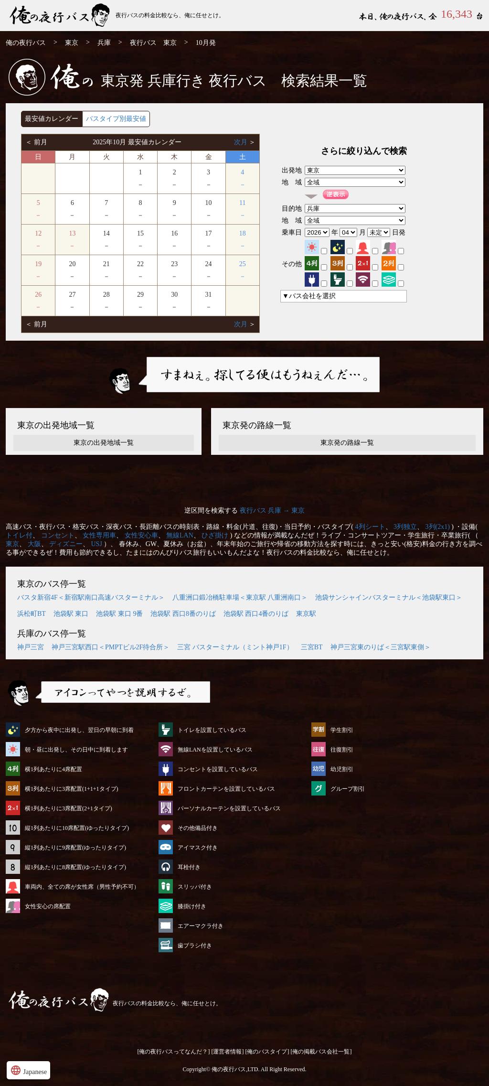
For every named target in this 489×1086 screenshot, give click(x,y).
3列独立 (405, 526)
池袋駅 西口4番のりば (256, 613)
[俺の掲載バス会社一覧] (321, 1051)
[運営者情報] (228, 1051)
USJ (96, 544)
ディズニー (66, 544)
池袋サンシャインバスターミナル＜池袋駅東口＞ (388, 597)
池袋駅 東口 (71, 613)
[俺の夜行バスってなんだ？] (174, 1051)
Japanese (28, 1070)
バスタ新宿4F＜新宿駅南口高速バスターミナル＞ (91, 597)
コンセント (57, 535)
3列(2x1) (437, 526)
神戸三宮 (30, 647)
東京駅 (306, 613)
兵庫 (104, 42)
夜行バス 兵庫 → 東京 (272, 510)
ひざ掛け (215, 535)
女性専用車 (99, 535)
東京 (71, 42)
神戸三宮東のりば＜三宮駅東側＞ (380, 647)
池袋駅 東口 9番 (119, 613)
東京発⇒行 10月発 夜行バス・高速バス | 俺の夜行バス (61, 15)
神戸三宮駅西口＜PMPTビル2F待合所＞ (111, 647)
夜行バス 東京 (153, 42)
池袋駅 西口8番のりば (183, 613)
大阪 (34, 544)
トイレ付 (19, 535)
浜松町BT (31, 613)
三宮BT (312, 647)
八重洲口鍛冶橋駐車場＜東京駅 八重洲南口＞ (240, 597)
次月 (241, 142)
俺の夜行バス (26, 42)
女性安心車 (141, 535)
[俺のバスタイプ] (267, 1051)
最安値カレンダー (51, 118)
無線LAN (179, 535)
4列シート (370, 526)
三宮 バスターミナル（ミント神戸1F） (235, 647)
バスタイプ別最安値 (116, 118)
